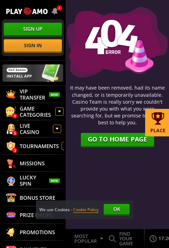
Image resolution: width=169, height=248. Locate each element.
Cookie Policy (85, 210)
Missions (25, 163)
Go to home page (117, 139)
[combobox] (55, 11)
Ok (116, 209)
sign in (33, 45)
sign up (33, 28)
